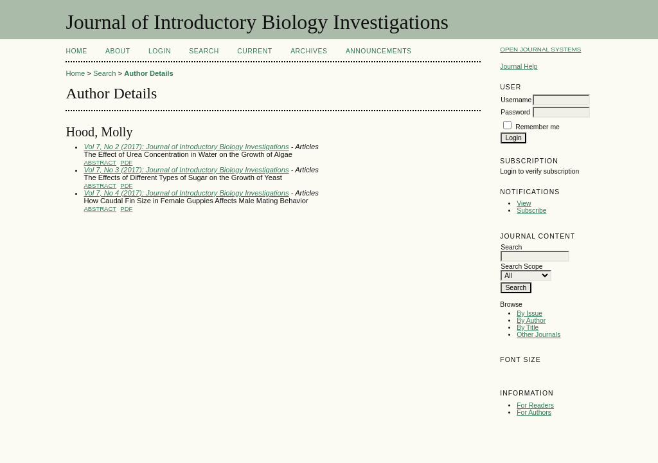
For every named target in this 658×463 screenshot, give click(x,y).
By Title (527, 327)
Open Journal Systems (540, 49)
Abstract (100, 162)
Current (254, 51)
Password (515, 112)
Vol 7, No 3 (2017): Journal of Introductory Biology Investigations (186, 170)
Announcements (379, 51)
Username (516, 100)
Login (159, 51)
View (524, 203)
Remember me (537, 127)
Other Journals (538, 334)
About (117, 51)
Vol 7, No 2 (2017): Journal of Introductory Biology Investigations (186, 146)
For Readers (535, 405)
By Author (531, 320)
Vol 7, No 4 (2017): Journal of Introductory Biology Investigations (186, 193)
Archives (308, 51)
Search (203, 51)
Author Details (148, 73)
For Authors (534, 412)
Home (76, 51)
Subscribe (531, 210)
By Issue (529, 313)
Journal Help (518, 66)
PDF (126, 162)
